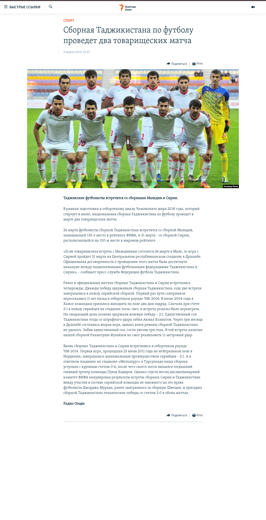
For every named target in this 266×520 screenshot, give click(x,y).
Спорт (68, 21)
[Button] (176, 64)
